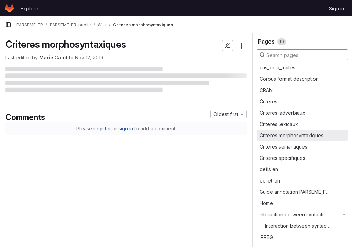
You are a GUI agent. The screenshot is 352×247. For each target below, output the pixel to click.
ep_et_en (270, 181)
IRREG (266, 237)
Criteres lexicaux (279, 124)
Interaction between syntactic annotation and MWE (295, 214)
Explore (29, 8)
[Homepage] (9, 8)
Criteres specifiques (282, 158)
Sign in (336, 8)
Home (266, 203)
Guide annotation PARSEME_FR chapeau (295, 192)
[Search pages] (302, 54)
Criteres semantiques (283, 147)
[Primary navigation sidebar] (8, 24)
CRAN (266, 90)
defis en (269, 169)
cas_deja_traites (277, 67)
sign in (126, 128)
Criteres (268, 101)
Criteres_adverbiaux (282, 113)
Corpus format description (289, 79)
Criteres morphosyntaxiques (291, 135)
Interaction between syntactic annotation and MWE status (298, 226)
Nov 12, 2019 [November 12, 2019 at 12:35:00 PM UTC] (89, 57)
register (102, 128)
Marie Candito (56, 57)
